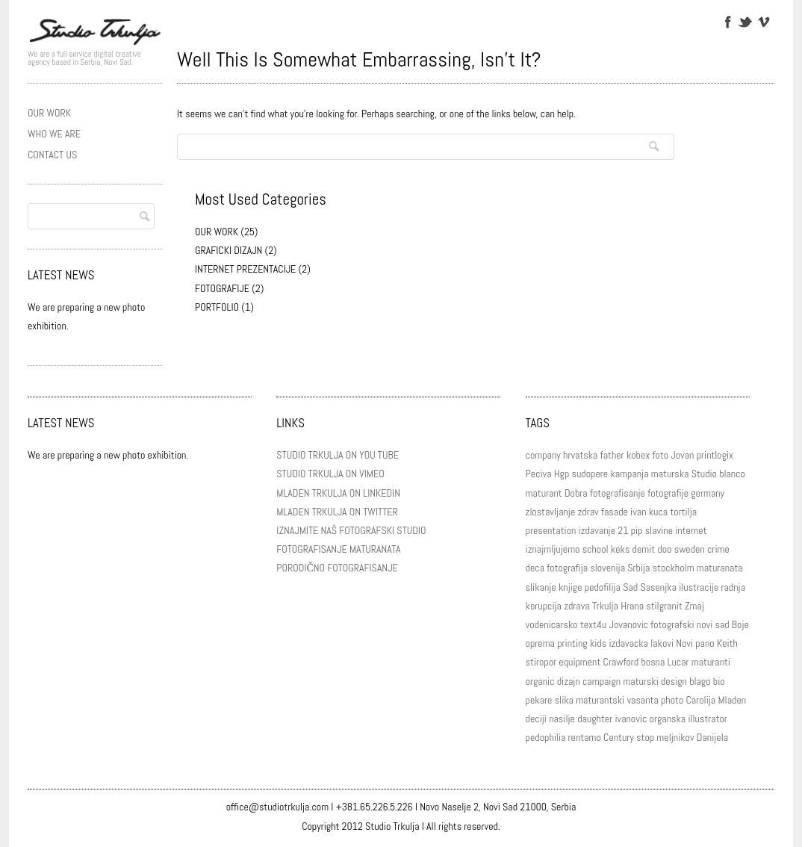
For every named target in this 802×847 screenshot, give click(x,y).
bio (719, 681)
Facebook (727, 21)
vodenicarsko (552, 624)
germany (707, 493)
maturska (670, 473)
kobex (638, 455)
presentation (551, 530)
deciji (536, 718)
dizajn (568, 681)
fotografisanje (617, 493)
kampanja (629, 473)
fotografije (667, 493)
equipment (579, 661)
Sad (630, 587)
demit (644, 549)
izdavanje (597, 530)
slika (564, 700)
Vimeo (763, 21)
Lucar (678, 661)
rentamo (584, 737)
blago (699, 681)
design (674, 681)
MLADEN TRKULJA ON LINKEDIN (338, 493)
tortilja (683, 511)
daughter (594, 718)
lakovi (662, 643)
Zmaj (694, 605)
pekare (539, 700)
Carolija (701, 700)
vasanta (642, 700)
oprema (540, 643)
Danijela (712, 737)
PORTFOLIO (217, 307)
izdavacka (628, 643)
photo (672, 700)
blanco (732, 473)
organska (668, 718)
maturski (640, 681)
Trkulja (605, 605)
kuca (658, 511)
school (595, 549)
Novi (684, 643)
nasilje (562, 718)
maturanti (710, 661)
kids (598, 643)
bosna (653, 661)
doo (664, 549)
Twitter (745, 21)
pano (704, 643)
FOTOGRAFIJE (222, 288)
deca (535, 567)
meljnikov (675, 737)
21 (623, 530)
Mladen (732, 700)
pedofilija (603, 587)
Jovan (682, 455)
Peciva (539, 473)
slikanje (541, 587)
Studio (704, 473)
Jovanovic (629, 624)
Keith (727, 643)
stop (645, 737)
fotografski (672, 624)
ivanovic (631, 718)
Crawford (621, 661)
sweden (689, 549)
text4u (593, 624)
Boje (740, 624)
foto (661, 455)
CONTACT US (52, 154)
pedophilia (546, 737)
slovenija (607, 567)
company (543, 455)
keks (620, 549)
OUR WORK (49, 113)
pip (637, 530)
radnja (733, 587)
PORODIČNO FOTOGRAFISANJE (336, 567)
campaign (601, 681)
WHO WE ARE (54, 133)
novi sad (713, 624)
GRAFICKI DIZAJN (228, 250)
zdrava (577, 605)
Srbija (638, 567)
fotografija (567, 567)
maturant (544, 493)
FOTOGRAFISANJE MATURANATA (338, 549)
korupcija (544, 605)
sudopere (590, 473)
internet (690, 530)
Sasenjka (658, 587)
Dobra (576, 493)
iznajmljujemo (553, 549)
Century (618, 737)
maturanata (720, 567)
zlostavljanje (551, 511)
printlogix (715, 455)
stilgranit (664, 605)
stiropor (541, 661)
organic (540, 681)
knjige (570, 587)
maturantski (600, 700)
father (612, 455)
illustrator (707, 718)
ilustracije (698, 587)
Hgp (561, 473)
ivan (638, 511)
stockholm (673, 567)
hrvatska (580, 455)
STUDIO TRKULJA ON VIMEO (330, 473)
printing (572, 643)
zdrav (588, 511)
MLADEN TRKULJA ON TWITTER (336, 511)
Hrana (632, 605)
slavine (659, 530)
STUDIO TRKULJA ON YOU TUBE (337, 455)
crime (718, 549)
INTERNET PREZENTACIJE (245, 269)
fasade (614, 511)
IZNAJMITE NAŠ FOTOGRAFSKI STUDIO (351, 530)
